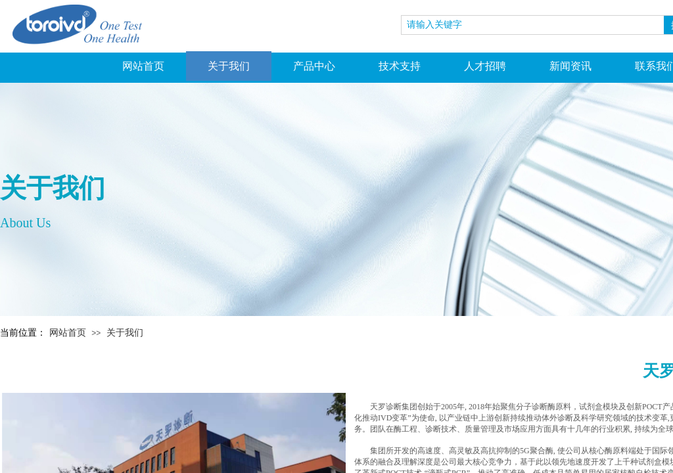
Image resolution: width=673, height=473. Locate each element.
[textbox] (533, 25)
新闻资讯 (570, 66)
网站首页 (143, 66)
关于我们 (229, 66)
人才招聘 (485, 66)
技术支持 (400, 66)
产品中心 (314, 66)
